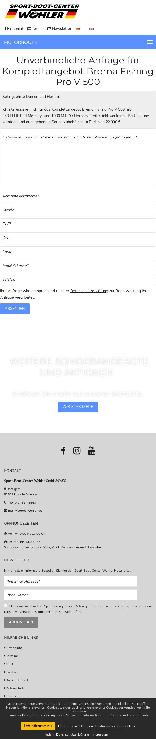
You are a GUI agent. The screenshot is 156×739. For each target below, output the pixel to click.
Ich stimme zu (38, 725)
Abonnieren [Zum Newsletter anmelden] (21, 622)
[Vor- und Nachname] (78, 196)
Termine (12, 656)
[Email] (78, 265)
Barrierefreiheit (17, 680)
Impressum (14, 696)
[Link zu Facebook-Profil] (63, 450)
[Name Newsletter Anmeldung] (70, 594)
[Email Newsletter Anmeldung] (70, 581)
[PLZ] (78, 223)
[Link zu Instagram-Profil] (76, 450)
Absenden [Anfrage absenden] (15, 308)
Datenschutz (15, 688)
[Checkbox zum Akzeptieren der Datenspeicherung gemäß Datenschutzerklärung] (5, 605)
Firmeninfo (14, 648)
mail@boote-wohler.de (25, 511)
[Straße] (78, 210)
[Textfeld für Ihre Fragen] (78, 159)
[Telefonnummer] (78, 279)
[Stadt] (78, 237)
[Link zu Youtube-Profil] (91, 450)
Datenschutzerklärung (89, 290)
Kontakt (11, 672)
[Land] (78, 251)
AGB (9, 664)
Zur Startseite (78, 406)
